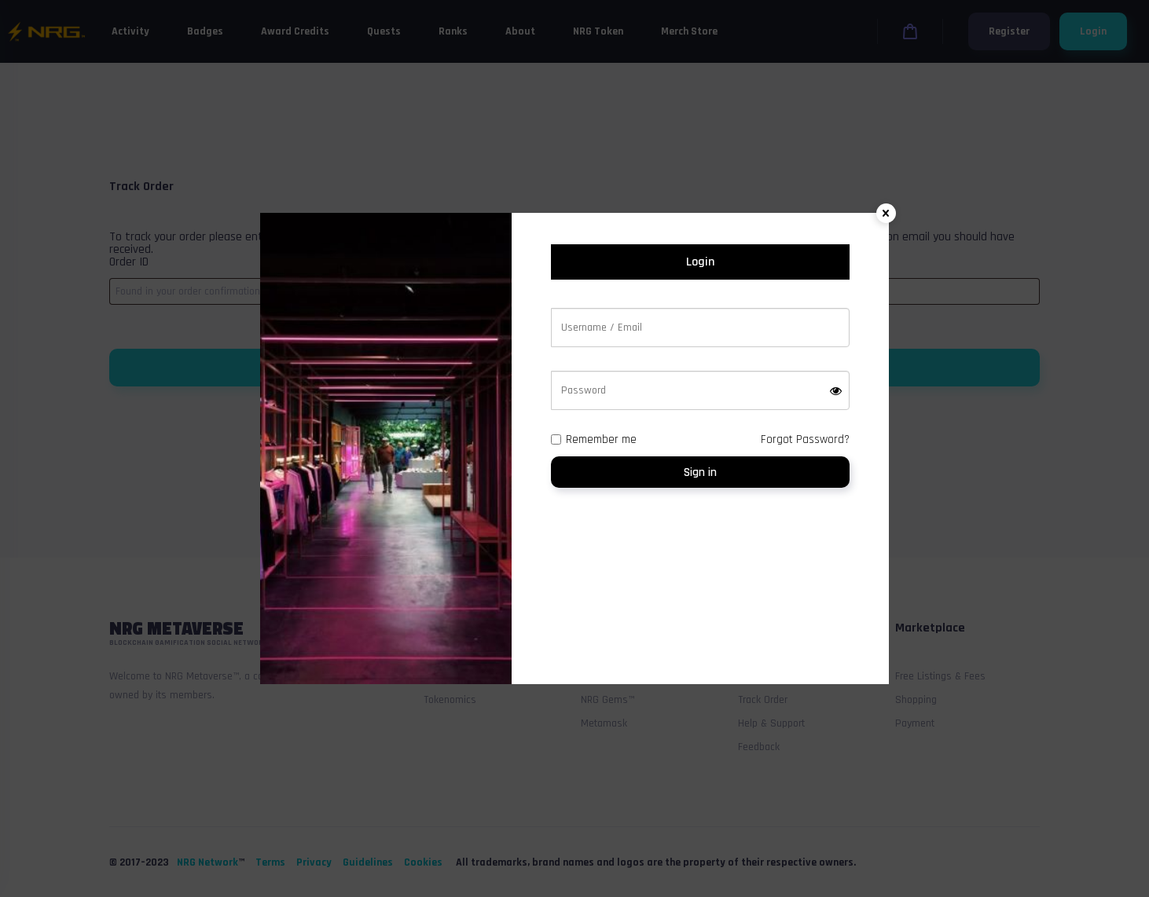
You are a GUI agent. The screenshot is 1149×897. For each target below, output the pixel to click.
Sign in (700, 472)
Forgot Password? (805, 439)
